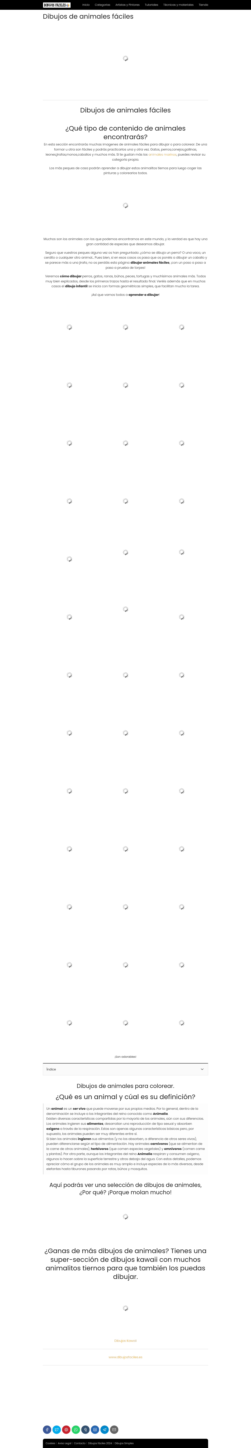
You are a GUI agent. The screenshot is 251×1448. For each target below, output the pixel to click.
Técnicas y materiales (178, 5)
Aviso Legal (64, 1443)
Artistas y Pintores (127, 5)
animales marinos (163, 154)
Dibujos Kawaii (125, 1341)
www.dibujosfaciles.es (125, 1357)
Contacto (80, 1443)
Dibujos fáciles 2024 (100, 1443)
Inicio (86, 5)
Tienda (203, 5)
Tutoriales (151, 5)
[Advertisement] (125, 1395)
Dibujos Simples (124, 1443)
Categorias (102, 5)
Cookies (50, 1443)
